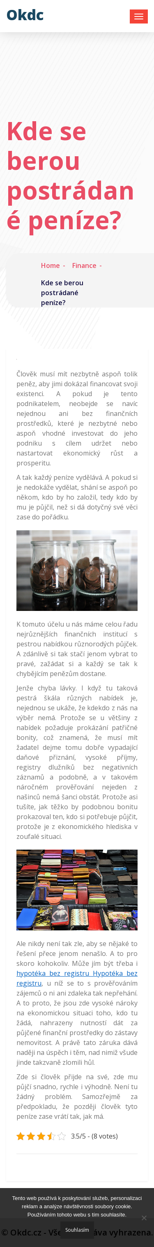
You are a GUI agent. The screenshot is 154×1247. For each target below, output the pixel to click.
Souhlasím (77, 1229)
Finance (84, 265)
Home (50, 265)
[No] (144, 1218)
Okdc (25, 14)
